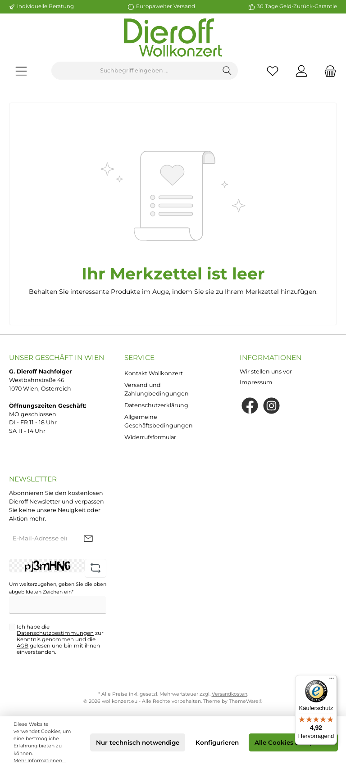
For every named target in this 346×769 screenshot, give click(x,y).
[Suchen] (227, 71)
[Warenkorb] (327, 71)
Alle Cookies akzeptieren (293, 742)
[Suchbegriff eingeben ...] (134, 71)
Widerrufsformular (150, 437)
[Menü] (21, 71)
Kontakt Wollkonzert (153, 373)
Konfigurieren (217, 742)
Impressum (256, 382)
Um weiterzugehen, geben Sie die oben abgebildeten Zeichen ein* (57, 587)
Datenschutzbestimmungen (55, 633)
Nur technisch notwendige (137, 742)
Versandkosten (229, 694)
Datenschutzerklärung (156, 405)
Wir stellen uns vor (266, 371)
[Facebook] (250, 406)
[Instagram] (271, 406)
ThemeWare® (246, 701)
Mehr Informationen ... (40, 761)
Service (139, 357)
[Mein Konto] (301, 71)
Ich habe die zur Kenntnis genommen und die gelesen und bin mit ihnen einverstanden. (60, 640)
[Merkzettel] (272, 71)
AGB (22, 646)
